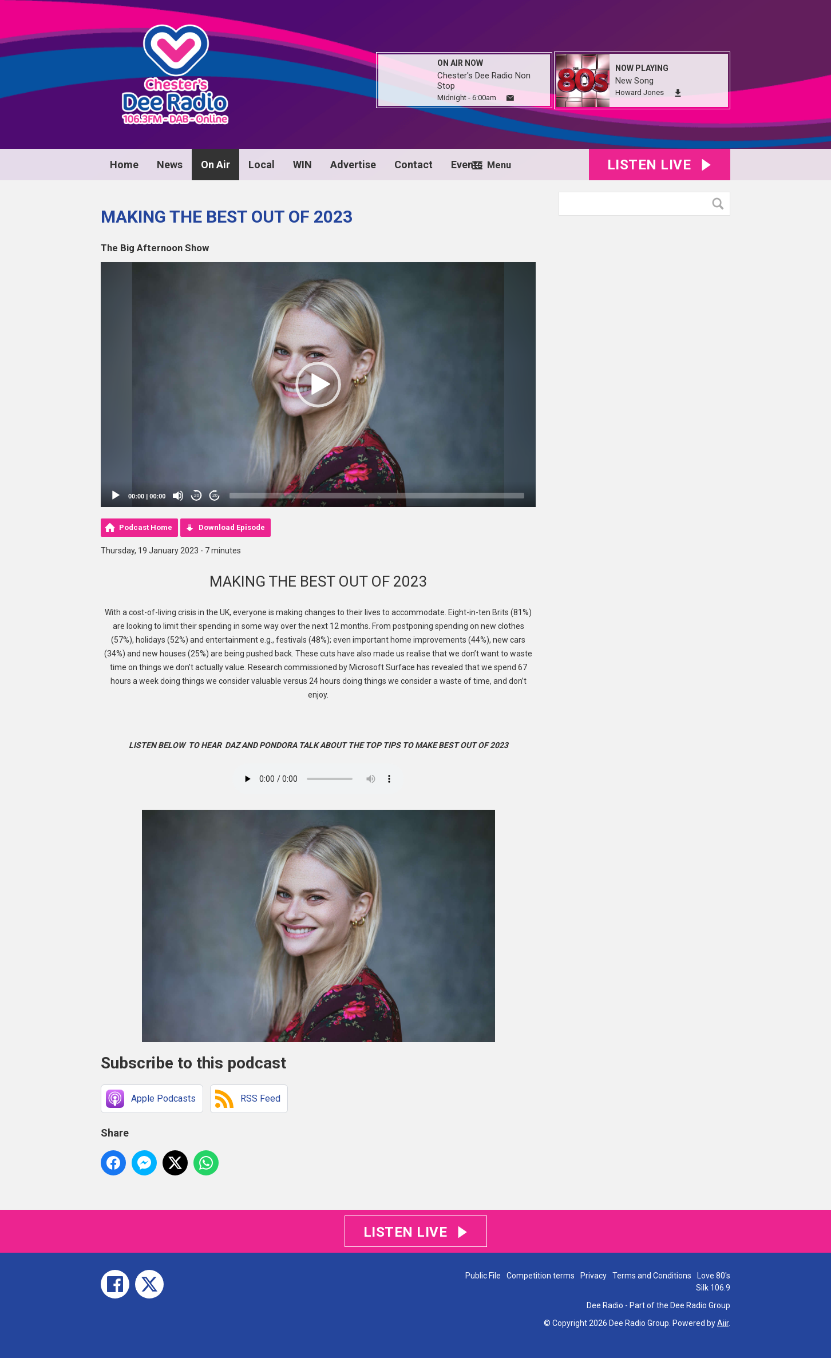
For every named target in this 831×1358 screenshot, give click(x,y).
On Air (215, 165)
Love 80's (713, 1275)
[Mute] (178, 495)
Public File (483, 1275)
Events (466, 165)
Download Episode (232, 527)
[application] (318, 384)
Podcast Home (145, 527)
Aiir (723, 1323)
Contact (413, 165)
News (170, 165)
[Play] (115, 495)
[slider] (376, 495)
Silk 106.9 (713, 1287)
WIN (302, 165)
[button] (318, 384)
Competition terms (540, 1275)
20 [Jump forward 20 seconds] (214, 495)
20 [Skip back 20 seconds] (196, 495)
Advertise (353, 165)
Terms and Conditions (651, 1275)
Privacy (593, 1275)
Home (124, 165)
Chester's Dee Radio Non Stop (484, 80)
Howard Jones (639, 92)
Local (261, 165)
